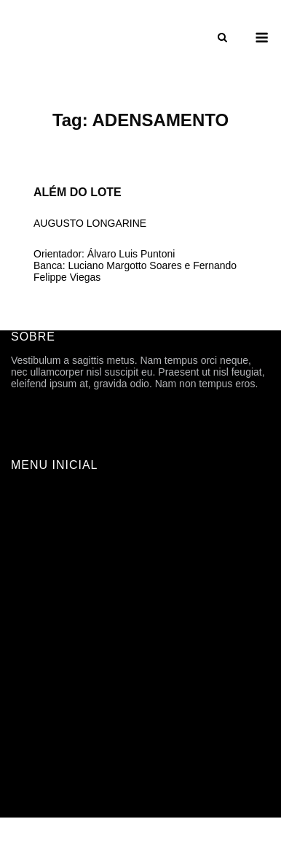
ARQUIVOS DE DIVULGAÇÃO (81, 595)
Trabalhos (33, 615)
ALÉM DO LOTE (77, 192)
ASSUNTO (35, 677)
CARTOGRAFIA (47, 697)
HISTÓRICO (39, 554)
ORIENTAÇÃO (44, 656)
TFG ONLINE (41, 717)
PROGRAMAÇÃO (51, 575)
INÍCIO (26, 493)
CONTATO (35, 738)
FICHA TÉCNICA (49, 534)
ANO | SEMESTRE (54, 636)
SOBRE (29, 513)
